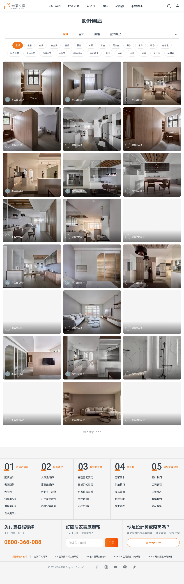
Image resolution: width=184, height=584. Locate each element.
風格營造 (120, 491)
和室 (108, 53)
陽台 (128, 45)
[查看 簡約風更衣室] (32, 83)
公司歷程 (157, 484)
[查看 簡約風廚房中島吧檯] (152, 312)
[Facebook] (97, 567)
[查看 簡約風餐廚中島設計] (152, 175)
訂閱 (111, 542)
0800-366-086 (22, 542)
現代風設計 (10, 506)
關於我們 (157, 477)
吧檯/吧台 (77, 53)
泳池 (132, 53)
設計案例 (55, 6)
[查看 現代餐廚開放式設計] (152, 220)
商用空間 (47, 53)
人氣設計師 (47, 477)
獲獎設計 (9, 477)
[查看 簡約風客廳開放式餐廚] (92, 403)
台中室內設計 (48, 499)
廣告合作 (153, 542)
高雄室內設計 (48, 506)
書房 (67, 45)
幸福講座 (137, 6)
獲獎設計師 (47, 484)
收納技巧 (120, 484)
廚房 (41, 45)
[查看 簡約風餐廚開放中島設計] (32, 175)
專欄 (105, 6)
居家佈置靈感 (85, 491)
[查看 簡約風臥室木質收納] (32, 312)
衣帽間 (62, 53)
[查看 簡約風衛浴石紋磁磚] (152, 357)
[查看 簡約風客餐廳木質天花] (32, 220)
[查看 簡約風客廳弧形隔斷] (92, 220)
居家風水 (120, 477)
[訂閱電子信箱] (84, 542)
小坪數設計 (84, 506)
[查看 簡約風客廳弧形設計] (92, 312)
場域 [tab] (65, 34)
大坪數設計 (84, 499)
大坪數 (8, 491)
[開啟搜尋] (169, 6)
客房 (140, 45)
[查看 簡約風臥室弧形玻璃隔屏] (32, 357)
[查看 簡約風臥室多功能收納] (32, 129)
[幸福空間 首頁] (14, 6)
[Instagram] (106, 567)
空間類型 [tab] (115, 34)
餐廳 (79, 45)
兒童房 (54, 45)
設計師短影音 (85, 484)
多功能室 (94, 53)
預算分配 (120, 499)
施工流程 (120, 506)
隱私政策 (157, 506)
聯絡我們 (157, 499)
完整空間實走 (85, 477)
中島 (120, 53)
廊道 (144, 53)
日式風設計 (10, 513)
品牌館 (119, 6)
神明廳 (170, 53)
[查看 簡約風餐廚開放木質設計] (152, 266)
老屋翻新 (9, 484)
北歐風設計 (10, 499)
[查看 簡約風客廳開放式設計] (92, 129)
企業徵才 (157, 491)
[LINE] (125, 567)
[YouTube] (115, 567)
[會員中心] (177, 6)
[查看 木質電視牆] (92, 83)
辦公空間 (14, 53)
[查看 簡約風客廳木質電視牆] (152, 403)
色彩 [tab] (81, 34)
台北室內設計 (48, 491)
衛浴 (152, 45)
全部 (17, 45)
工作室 (156, 53)
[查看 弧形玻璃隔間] (92, 266)
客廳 (29, 45)
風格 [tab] (97, 34)
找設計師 (73, 6)
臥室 (103, 45)
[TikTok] (134, 567)
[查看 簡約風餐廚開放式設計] (32, 266)
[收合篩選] (176, 34)
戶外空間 (30, 53)
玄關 (91, 45)
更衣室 (115, 45)
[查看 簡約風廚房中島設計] (92, 357)
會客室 (165, 45)
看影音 (91, 6)
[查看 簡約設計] (32, 403)
